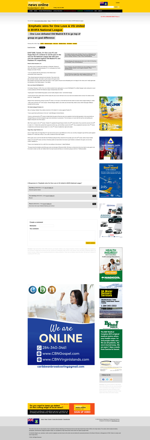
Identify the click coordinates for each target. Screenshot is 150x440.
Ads (96, 10)
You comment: (34, 228)
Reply (94, 187)
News (35, 10)
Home (31, 10)
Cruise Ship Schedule (57, 419)
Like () (46, 187)
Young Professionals (45, 10)
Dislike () (50, 187)
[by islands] (116, 13)
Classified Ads (66, 419)
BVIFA (42, 43)
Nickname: (33, 225)
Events (49, 419)
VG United (69, 43)
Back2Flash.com (115, 420)
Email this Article (31, 47)
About (100, 10)
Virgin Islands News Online (40, 20)
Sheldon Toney (62, 43)
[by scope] (109, 13)
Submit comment (90, 242)
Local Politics (57, 10)
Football (75, 43)
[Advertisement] (62, 164)
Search (116, 6)
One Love (55, 43)
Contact (117, 2)
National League (48, 43)
